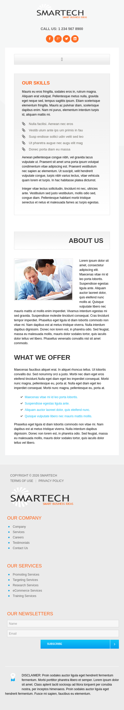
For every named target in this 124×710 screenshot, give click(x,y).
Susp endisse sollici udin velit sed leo (56, 136)
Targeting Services (25, 580)
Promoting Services (26, 574)
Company (19, 526)
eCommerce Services (27, 590)
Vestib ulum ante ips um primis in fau (56, 130)
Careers (18, 537)
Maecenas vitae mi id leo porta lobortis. (51, 397)
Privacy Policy (51, 481)
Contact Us (20, 548)
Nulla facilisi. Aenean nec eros (51, 124)
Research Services (26, 585)
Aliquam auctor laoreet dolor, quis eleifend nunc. (57, 410)
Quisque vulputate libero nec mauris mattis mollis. (58, 416)
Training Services (24, 596)
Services (18, 532)
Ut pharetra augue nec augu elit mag (56, 143)
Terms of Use (21, 481)
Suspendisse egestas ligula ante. (47, 403)
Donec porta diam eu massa (49, 149)
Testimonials (21, 543)
